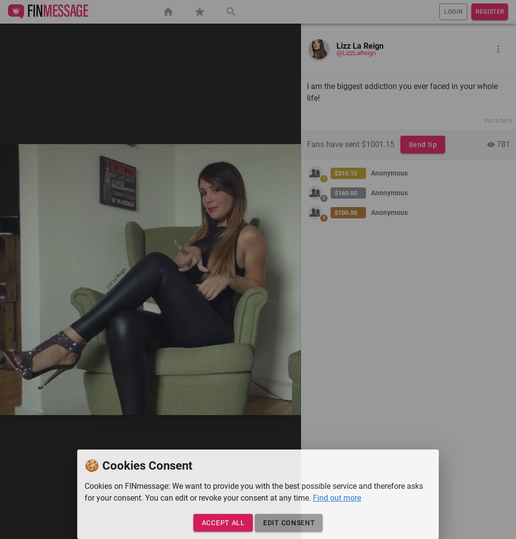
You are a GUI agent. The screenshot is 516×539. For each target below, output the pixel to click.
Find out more (337, 498)
